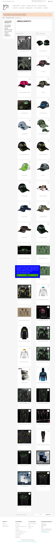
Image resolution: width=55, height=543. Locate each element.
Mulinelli (23, 5)
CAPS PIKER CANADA (43, 196)
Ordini (29, 525)
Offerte (4, 523)
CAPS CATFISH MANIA (43, 154)
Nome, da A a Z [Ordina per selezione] (45, 33)
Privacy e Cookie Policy (19, 533)
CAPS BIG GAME (24, 133)
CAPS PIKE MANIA (24, 196)
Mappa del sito (18, 537)
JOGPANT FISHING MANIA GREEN (43, 403)
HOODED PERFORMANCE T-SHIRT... (43, 382)
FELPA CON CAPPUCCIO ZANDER (43, 361)
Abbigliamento (29, 8)
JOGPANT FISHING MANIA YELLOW (24, 424)
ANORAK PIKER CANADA (24, 50)
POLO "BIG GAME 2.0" (24, 486)
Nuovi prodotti (5, 525)
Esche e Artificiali (42, 5)
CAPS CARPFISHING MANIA (24, 154)
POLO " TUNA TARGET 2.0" (43, 465)
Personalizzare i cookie (25, 272)
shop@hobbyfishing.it (45, 532)
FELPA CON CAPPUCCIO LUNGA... (24, 341)
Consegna (17, 523)
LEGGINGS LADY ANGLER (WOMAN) (43, 444)
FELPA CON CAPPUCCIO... (43, 258)
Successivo (48, 514)
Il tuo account (32, 521)
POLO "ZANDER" (24, 506)
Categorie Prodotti (8, 22)
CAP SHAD (43, 92)
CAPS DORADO (24, 175)
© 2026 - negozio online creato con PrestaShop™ (27, 541)
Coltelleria (21, 8)
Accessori (15, 8)
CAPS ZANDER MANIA (43, 237)
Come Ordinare (18, 534)
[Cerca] (39, 1)
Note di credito (31, 526)
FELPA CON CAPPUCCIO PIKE (43, 341)
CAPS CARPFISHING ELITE (43, 133)
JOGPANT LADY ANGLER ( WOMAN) (43, 424)
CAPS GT (43, 175)
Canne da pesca (16, 5)
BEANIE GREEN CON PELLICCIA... (24, 71)
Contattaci (17, 536)
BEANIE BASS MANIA (43, 50)
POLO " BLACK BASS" (24, 465)
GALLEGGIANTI (7, 26)
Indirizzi (29, 527)
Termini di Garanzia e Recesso (20, 531)
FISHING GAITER (24, 382)
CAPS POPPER (24, 216)
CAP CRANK (43, 71)
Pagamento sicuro (18, 530)
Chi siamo (45, 8)
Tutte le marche (38, 8)
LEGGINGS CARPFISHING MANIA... (24, 444)
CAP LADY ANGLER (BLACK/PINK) (24, 92)
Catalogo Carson (6, 526)
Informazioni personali (32, 523)
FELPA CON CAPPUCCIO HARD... (24, 320)
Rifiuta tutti (22, 275)
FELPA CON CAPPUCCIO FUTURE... (43, 299)
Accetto (33, 275)
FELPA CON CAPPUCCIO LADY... (43, 320)
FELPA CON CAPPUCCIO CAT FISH (24, 299)
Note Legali (17, 525)
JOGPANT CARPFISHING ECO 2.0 (24, 403)
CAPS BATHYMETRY (43, 113)
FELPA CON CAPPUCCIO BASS (24, 258)
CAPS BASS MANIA (24, 113)
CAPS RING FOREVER (43, 216)
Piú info (18, 272)
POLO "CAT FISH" (43, 486)
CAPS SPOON (24, 237)
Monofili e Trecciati (31, 5)
